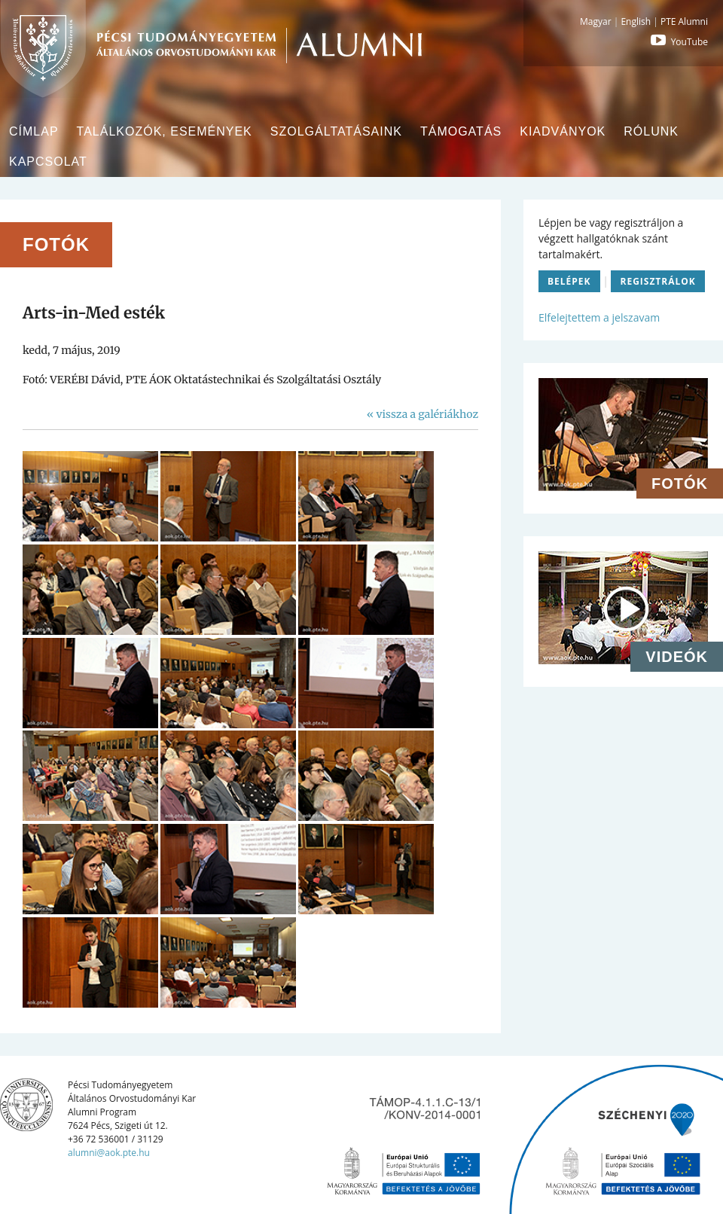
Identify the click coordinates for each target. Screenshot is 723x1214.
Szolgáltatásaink (336, 131)
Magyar (596, 21)
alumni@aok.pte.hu (109, 1152)
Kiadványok (563, 131)
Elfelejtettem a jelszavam (599, 317)
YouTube (678, 41)
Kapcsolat (48, 161)
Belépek (569, 281)
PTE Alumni (684, 21)
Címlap (34, 131)
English (636, 21)
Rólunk (651, 131)
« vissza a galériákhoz (422, 414)
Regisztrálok (657, 281)
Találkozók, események (164, 131)
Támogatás (461, 131)
